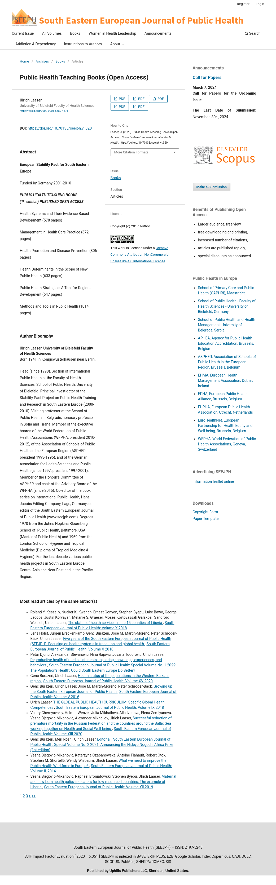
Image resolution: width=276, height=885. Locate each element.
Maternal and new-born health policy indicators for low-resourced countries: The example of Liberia (103, 781)
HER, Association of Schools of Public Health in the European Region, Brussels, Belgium (227, 362)
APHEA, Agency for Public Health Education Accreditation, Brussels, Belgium (226, 343)
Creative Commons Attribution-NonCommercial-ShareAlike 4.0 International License (140, 254)
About (115, 44)
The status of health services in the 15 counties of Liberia (115, 623)
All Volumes (52, 33)
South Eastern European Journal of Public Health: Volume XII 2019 (98, 787)
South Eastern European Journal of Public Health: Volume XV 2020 (98, 681)
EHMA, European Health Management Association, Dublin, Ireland (225, 380)
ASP (201, 357)
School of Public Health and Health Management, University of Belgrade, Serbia (226, 324)
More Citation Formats (131, 152)
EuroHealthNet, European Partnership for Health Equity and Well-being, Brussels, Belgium (225, 425)
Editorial (104, 739)
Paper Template (206, 518)
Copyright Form (205, 512)
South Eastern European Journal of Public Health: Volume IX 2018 (110, 707)
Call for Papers (207, 77)
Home (24, 61)
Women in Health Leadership (112, 33)
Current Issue (23, 33)
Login (260, 4)
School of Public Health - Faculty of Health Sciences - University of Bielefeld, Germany (227, 306)
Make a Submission (211, 187)
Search (252, 33)
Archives (42, 61)
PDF (121, 99)
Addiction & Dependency (36, 44)
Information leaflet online (213, 481)
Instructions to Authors (83, 44)
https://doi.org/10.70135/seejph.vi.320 (60, 128)
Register (243, 4)
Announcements (158, 33)
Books (75, 33)
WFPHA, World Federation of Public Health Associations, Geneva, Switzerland (227, 444)
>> (34, 796)
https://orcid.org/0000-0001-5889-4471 (44, 111)
